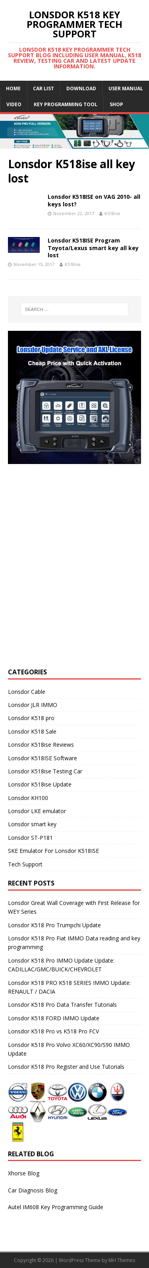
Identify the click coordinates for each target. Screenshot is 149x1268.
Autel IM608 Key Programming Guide (55, 1207)
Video (13, 104)
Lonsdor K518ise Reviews (41, 744)
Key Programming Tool (65, 104)
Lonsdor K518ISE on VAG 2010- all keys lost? (94, 200)
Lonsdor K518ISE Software (42, 758)
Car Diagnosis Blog (32, 1190)
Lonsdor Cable (26, 691)
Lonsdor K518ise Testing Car (45, 771)
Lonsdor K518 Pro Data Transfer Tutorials (62, 1004)
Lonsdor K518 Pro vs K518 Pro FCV (53, 1031)
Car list (43, 88)
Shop (116, 104)
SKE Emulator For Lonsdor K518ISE (53, 850)
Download (81, 88)
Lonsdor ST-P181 (30, 837)
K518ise (112, 213)
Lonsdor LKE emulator (37, 811)
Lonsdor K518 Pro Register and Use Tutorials (66, 1066)
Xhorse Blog (23, 1173)
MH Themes (121, 1260)
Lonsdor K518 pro (31, 718)
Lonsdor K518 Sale (32, 731)
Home (13, 88)
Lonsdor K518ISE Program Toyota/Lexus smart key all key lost (93, 247)
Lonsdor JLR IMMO (32, 705)
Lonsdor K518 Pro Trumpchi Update (54, 925)
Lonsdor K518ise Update (40, 784)
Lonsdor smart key (32, 824)
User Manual (125, 88)
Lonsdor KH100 (28, 798)
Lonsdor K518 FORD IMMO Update (53, 1018)
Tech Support (25, 864)
